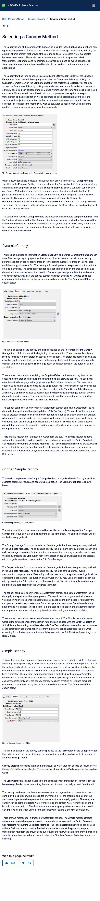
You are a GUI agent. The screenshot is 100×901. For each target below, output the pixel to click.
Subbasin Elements (36, 19)
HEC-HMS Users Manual (23, 5)
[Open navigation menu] (93, 5)
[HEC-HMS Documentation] (3, 5)
